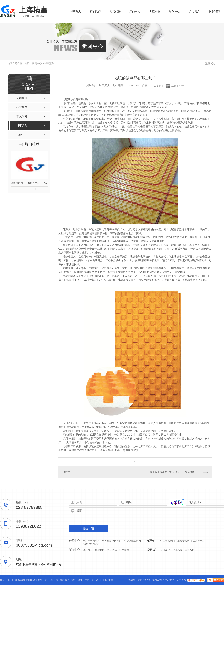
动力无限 (181, 580)
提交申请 (88, 528)
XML (80, 580)
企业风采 (177, 549)
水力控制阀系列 (91, 540)
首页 (26, 63)
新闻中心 (174, 11)
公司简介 (194, 11)
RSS (73, 580)
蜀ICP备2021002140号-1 (151, 580)
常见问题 (112, 549)
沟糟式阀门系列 (91, 544)
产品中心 (134, 11)
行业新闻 (100, 549)
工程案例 (154, 11)
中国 (110, 580)
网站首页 (75, 11)
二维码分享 (177, 85)
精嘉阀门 (95, 11)
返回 (210, 63)
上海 (104, 580)
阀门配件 (115, 11)
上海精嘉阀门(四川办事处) (191, 540)
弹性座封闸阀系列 (111, 540)
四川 (98, 580)
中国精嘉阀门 (167, 540)
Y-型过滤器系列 (132, 540)
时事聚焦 (49, 63)
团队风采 (189, 549)
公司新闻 (87, 549)
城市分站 (89, 580)
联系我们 (214, 11)
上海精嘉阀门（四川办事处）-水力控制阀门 (29, 182)
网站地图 (64, 580)
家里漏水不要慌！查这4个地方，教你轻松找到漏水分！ (179, 472)
